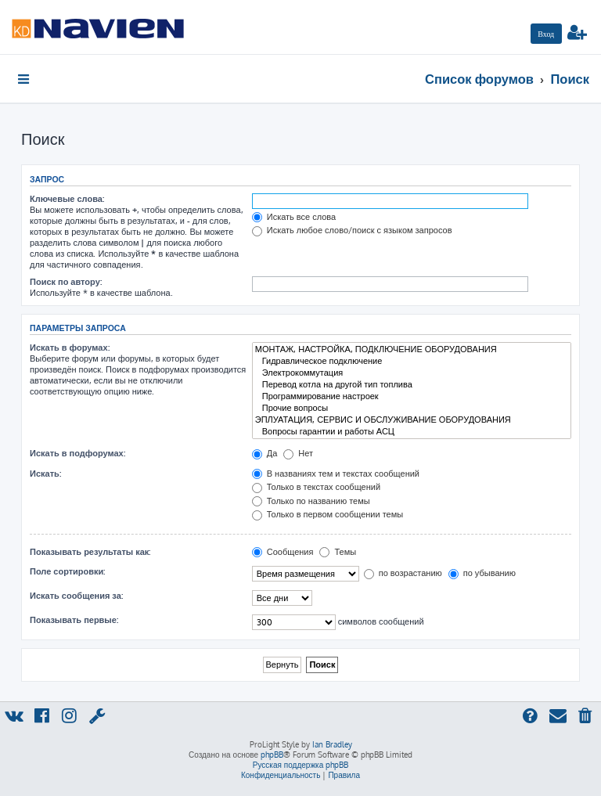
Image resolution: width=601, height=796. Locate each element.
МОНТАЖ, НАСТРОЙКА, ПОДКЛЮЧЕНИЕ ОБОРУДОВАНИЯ (412, 349)
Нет (298, 453)
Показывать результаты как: (90, 551)
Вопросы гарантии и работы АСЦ (412, 432)
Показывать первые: (74, 619)
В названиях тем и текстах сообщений (335, 473)
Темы (337, 551)
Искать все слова (294, 216)
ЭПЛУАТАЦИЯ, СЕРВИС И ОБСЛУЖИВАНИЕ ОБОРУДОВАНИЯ (412, 420)
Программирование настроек (412, 396)
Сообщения (283, 551)
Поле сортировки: (67, 571)
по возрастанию (403, 572)
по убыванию (482, 572)
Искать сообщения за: (76, 595)
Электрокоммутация (412, 373)
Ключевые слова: (67, 198)
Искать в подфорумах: (77, 453)
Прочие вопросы (412, 408)
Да (265, 453)
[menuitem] (546, 33)
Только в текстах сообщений (316, 486)
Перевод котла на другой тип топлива (412, 385)
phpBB (272, 754)
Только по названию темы (311, 500)
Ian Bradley (332, 744)
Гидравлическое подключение (412, 361)
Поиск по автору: (66, 281)
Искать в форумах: (70, 347)
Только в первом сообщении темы (327, 514)
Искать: (45, 473)
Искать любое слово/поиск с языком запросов (352, 230)
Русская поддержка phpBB (301, 764)
